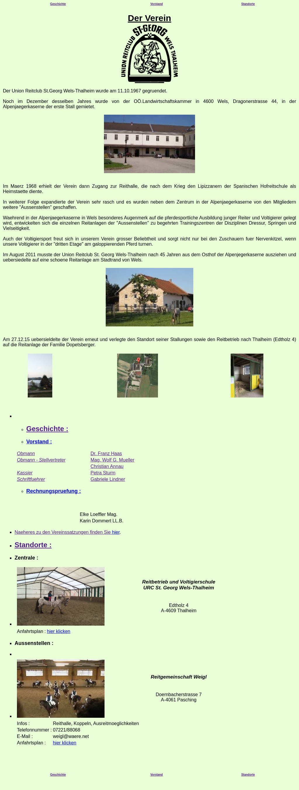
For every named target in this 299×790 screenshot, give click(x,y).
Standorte (248, 4)
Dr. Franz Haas (106, 453)
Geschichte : (47, 429)
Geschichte (58, 4)
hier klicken (58, 631)
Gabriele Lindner (108, 479)
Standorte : (33, 545)
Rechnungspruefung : (53, 491)
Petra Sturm (103, 472)
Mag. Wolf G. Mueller (112, 459)
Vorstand (156, 4)
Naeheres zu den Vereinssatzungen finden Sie (63, 532)
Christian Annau (107, 466)
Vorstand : (39, 442)
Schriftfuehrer (31, 479)
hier (116, 532)
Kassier (24, 472)
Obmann (26, 453)
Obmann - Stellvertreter (41, 459)
